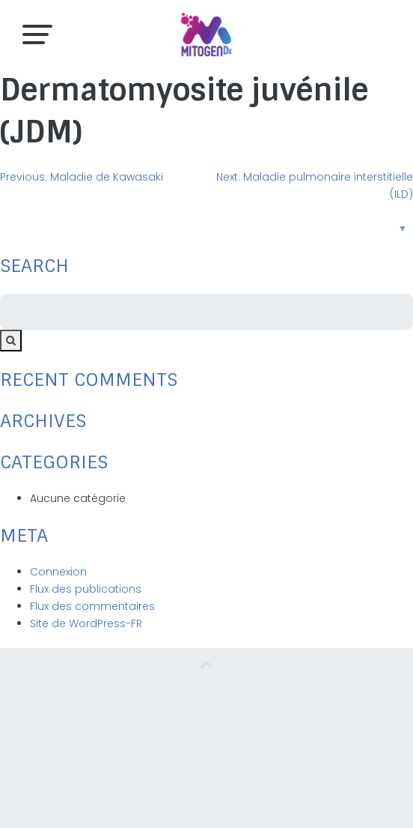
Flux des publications (85, 588)
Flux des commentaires (92, 606)
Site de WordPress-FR (86, 623)
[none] (206, 228)
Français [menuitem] (195, 227)
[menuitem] (206, 228)
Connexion (58, 571)
